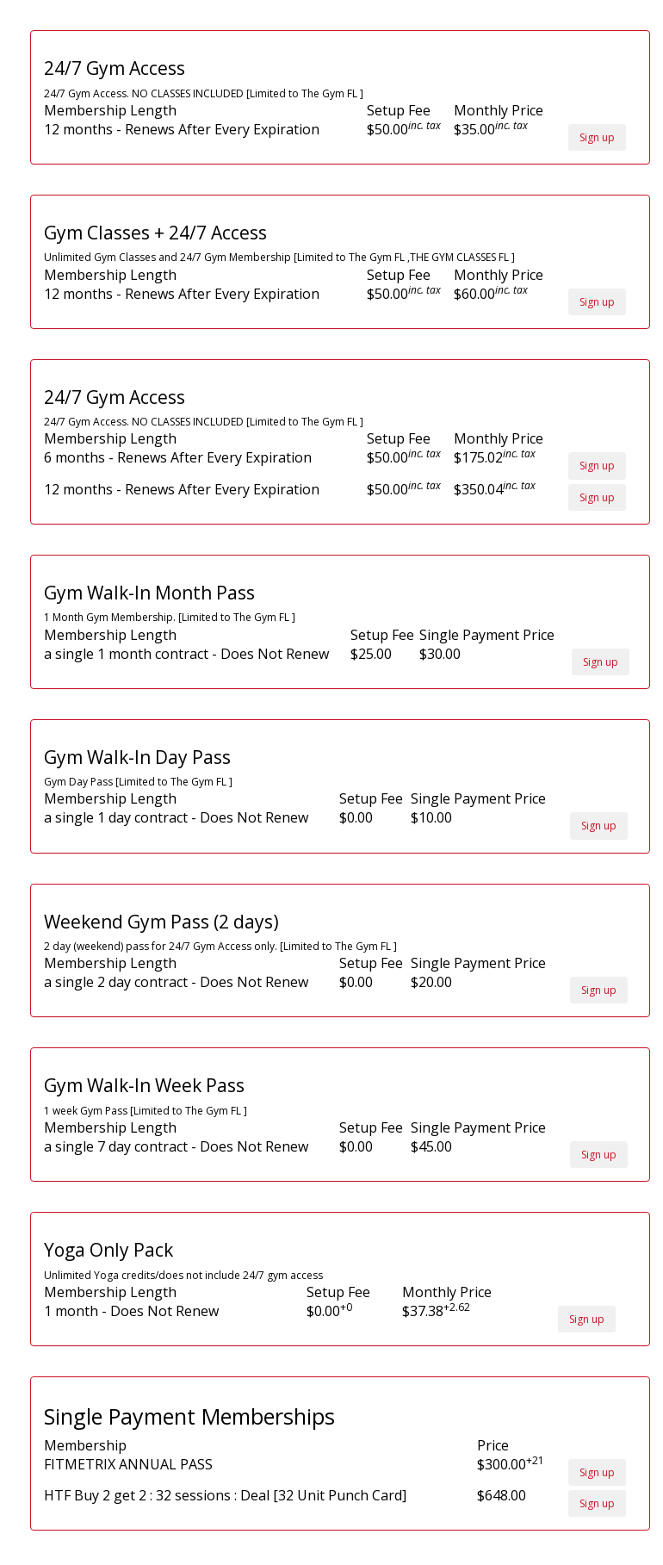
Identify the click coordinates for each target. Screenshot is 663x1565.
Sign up (597, 137)
